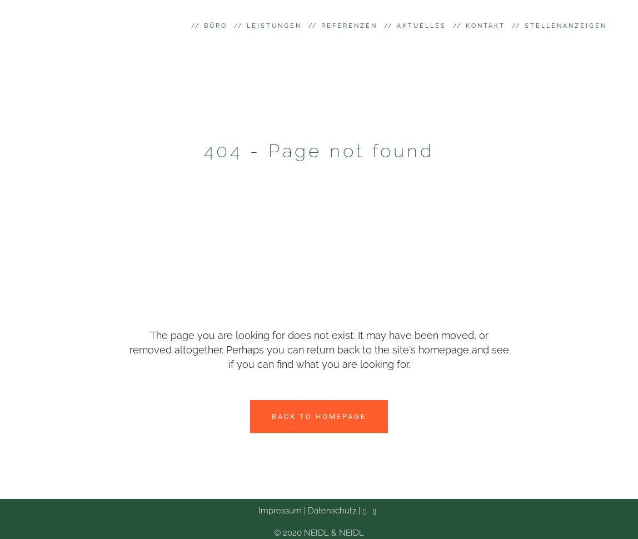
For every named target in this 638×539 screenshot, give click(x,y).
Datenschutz (331, 511)
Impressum (280, 511)
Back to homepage (319, 416)
